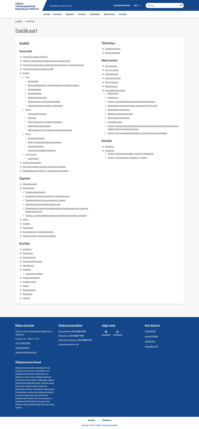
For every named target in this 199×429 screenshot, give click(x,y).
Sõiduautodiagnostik (37, 97)
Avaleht (46, 14)
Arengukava (113, 97)
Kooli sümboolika (113, 78)
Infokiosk (149, 331)
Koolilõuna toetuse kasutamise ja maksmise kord (47, 196)
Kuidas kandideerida (32, 163)
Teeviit (26, 286)
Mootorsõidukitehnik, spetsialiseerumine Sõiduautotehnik (53, 85)
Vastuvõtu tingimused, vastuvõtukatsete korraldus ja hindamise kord (53, 65)
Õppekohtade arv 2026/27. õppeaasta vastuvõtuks (45, 171)
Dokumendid (28, 188)
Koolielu (82, 14)
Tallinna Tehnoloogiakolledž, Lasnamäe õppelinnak (131, 153)
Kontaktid (109, 146)
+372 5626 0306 (22, 343)
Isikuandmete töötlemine (119, 110)
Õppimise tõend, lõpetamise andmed (39, 236)
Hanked (26, 298)
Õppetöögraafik (30, 184)
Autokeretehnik (34, 93)
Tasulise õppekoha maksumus (36, 69)
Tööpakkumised (115, 122)
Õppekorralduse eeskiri (35, 192)
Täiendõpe (95, 14)
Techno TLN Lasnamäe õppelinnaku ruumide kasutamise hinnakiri (137, 133)
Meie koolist (110, 14)
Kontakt (123, 14)
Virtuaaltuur (150, 346)
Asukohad (109, 150)
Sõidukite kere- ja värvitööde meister (44, 101)
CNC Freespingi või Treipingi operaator (45, 122)
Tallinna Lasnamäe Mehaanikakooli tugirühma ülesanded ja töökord (56, 215)
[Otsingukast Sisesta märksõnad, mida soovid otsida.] (165, 5)
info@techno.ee (22, 348)
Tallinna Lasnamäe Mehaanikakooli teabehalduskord (131, 101)
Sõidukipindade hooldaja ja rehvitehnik (45, 106)
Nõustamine (28, 265)
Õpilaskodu (28, 253)
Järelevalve (150, 341)
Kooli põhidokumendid (115, 90)
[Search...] (181, 5)
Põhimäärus (113, 93)
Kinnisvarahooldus (36, 138)
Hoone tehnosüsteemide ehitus (42, 150)
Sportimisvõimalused (32, 261)
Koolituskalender (112, 53)
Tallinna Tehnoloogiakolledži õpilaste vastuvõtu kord (46, 61)
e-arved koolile (151, 336)
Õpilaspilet (27, 294)
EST (137, 5)
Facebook (106, 333)
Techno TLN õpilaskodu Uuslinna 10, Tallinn (127, 158)
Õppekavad (28, 228)
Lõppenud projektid (34, 274)
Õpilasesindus (29, 290)
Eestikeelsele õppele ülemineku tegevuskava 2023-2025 (132, 106)
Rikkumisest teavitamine (119, 118)
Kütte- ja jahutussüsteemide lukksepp (44, 142)
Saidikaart (106, 420)
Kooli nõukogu (111, 82)
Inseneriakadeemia (31, 278)
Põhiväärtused (111, 74)
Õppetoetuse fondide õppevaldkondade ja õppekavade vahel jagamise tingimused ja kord (56, 210)
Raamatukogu (29, 257)
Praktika (26, 224)
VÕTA (25, 220)
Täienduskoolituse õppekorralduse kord (43, 204)
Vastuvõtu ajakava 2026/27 (35, 57)
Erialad (26, 73)
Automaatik (33, 158)
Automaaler (33, 81)
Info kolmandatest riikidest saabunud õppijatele (44, 167)
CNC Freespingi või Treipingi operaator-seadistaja (50, 130)
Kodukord (27, 249)
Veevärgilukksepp (36, 146)
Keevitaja (32, 118)
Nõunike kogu (111, 86)
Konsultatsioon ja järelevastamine (38, 232)
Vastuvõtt (58, 14)
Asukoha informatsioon (26, 352)
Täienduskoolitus (112, 49)
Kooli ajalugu (111, 66)
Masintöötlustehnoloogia (39, 126)
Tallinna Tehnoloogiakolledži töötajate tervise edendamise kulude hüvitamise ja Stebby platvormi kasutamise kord (143, 127)
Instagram (117, 333)
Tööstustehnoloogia (37, 114)
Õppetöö (71, 14)
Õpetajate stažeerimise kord (120, 114)
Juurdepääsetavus (121, 5)
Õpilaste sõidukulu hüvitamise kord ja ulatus (45, 200)
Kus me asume (111, 70)
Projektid (27, 269)
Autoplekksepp (34, 89)
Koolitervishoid (29, 282)
